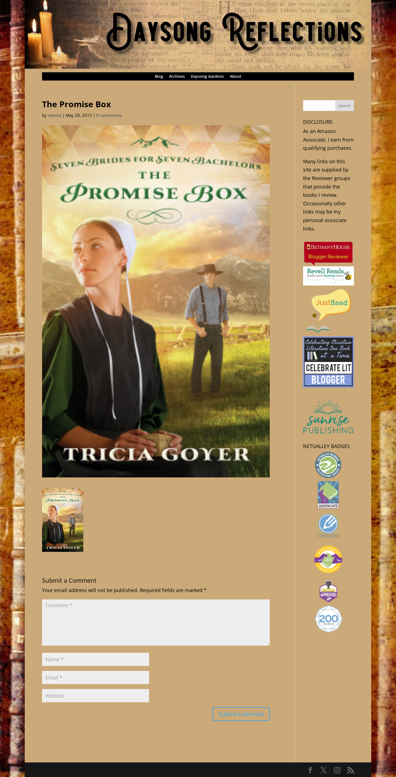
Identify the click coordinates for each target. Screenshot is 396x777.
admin (54, 115)
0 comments (109, 115)
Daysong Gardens (207, 76)
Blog (159, 76)
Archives (177, 76)
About (235, 76)
